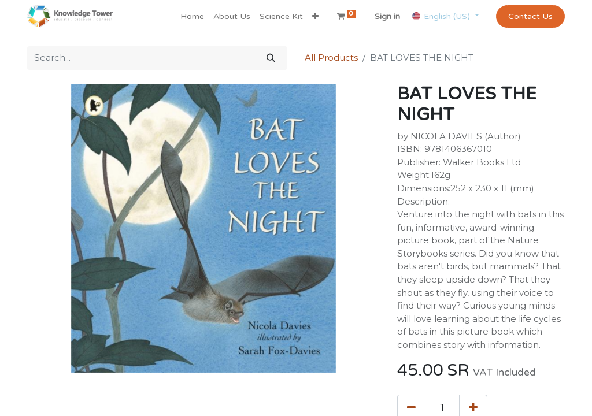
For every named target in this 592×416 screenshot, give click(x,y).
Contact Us (530, 16)
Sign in (387, 16)
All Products (331, 57)
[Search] (270, 58)
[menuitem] (192, 16)
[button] (315, 16)
